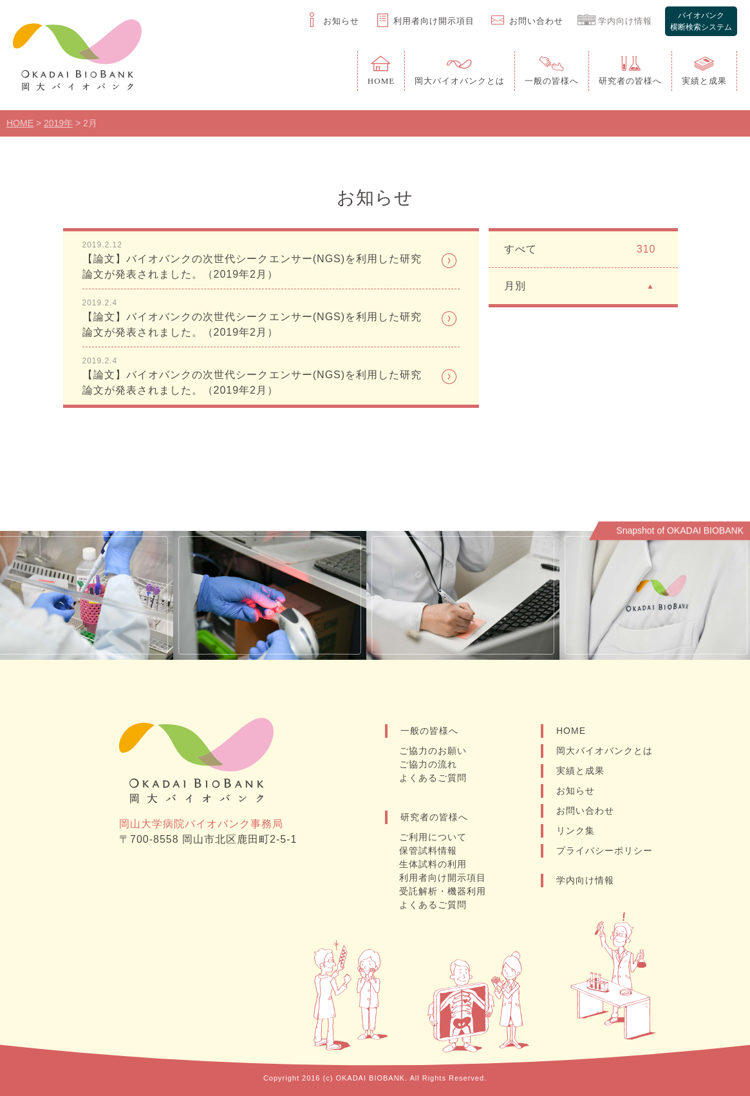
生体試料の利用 (433, 864)
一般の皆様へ (429, 731)
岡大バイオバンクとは (604, 750)
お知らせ (575, 790)
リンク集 (575, 830)
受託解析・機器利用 (443, 891)
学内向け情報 (585, 880)
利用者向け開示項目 (443, 877)
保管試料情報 (429, 850)
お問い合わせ (585, 810)
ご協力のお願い (433, 750)
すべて (579, 249)
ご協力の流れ (429, 764)
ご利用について (433, 837)
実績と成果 (580, 770)
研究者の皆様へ (434, 817)
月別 (579, 285)
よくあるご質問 (433, 778)
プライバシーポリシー (604, 850)
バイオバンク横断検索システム (701, 21)
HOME (571, 731)
